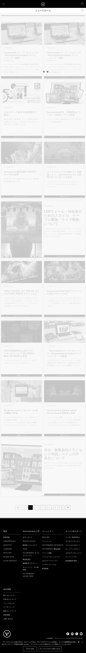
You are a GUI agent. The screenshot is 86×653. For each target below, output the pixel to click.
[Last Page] (68, 507)
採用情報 (6, 615)
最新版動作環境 (71, 561)
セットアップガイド (73, 549)
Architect (7, 545)
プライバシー (59, 638)
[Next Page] (61, 507)
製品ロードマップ (9, 611)
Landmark (7, 549)
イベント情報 (47, 553)
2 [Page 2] (36, 507)
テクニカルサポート (73, 545)
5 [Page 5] (55, 507)
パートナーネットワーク (51, 557)
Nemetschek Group (74, 638)
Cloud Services (10, 561)
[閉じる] (82, 642)
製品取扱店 (27, 559)
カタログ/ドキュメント (74, 553)
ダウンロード (27, 537)
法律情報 (49, 638)
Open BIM (45, 537)
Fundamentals (9, 541)
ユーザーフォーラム (49, 564)
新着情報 (6, 537)
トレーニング (47, 541)
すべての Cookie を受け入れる (50, 649)
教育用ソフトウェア (30, 545)
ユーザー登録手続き (73, 537)
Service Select (29, 541)
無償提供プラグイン (30, 563)
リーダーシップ (9, 607)
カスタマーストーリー (50, 561)
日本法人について (9, 599)
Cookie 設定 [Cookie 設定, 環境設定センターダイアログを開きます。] (30, 649)
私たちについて (9, 595)
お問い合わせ (8, 619)
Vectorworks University (52, 545)
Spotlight (7, 553)
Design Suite (8, 557)
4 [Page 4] (49, 507)
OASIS (25, 549)
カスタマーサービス (73, 541)
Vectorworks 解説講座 (51, 549)
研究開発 (45, 568)
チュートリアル (71, 557)
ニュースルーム (9, 603)
